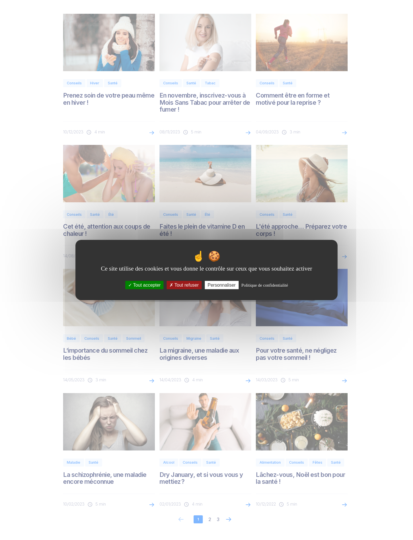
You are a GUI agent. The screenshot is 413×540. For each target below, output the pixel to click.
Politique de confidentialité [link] (264, 285)
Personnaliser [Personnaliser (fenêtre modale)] (222, 285)
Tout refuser (184, 285)
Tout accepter (144, 285)
